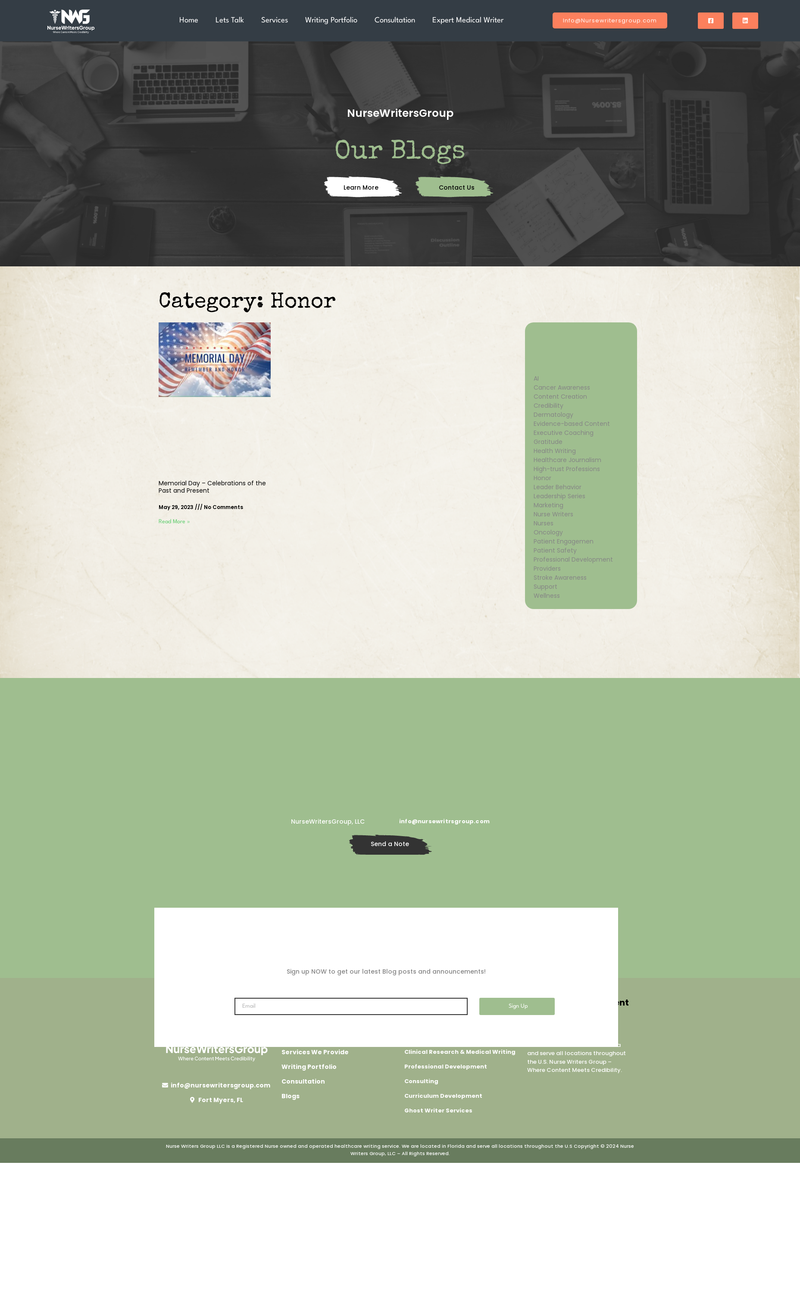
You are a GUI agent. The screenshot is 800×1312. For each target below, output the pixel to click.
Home (188, 20)
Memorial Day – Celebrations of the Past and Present (212, 487)
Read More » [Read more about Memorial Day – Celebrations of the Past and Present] (174, 522)
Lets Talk (230, 20)
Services (274, 20)
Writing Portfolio (331, 20)
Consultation (395, 20)
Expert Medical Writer (467, 20)
